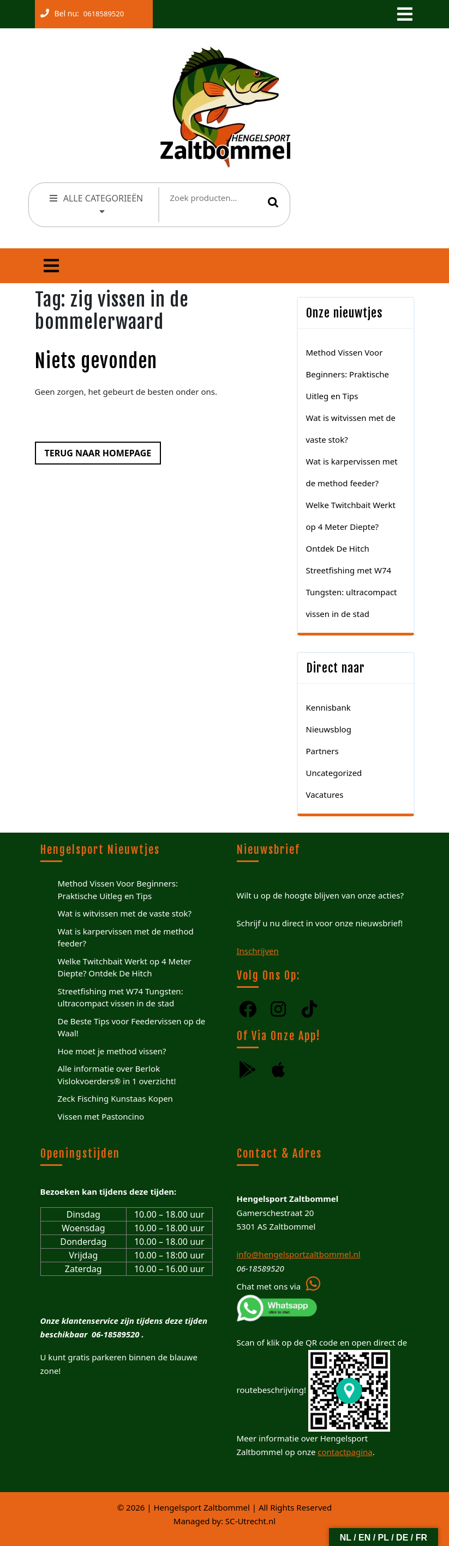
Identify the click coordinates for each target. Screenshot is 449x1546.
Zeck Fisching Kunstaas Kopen (115, 1098)
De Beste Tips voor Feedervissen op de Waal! (132, 1027)
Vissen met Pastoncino (101, 1116)
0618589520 (101, 11)
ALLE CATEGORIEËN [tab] (95, 203)
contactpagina (345, 1451)
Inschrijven (258, 950)
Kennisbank (328, 707)
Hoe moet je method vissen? (112, 1051)
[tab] (404, 14)
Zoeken (273, 202)
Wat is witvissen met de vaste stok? (124, 913)
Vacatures (325, 794)
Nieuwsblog (328, 729)
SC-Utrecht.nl (250, 1521)
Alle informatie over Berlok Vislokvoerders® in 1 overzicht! (117, 1074)
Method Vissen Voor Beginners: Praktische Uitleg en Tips (347, 374)
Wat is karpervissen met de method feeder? (126, 937)
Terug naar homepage (93, 450)
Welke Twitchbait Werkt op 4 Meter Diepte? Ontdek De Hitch (351, 526)
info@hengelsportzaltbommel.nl (299, 1254)
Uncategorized (334, 772)
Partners (322, 750)
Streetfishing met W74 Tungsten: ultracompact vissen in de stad (351, 592)
